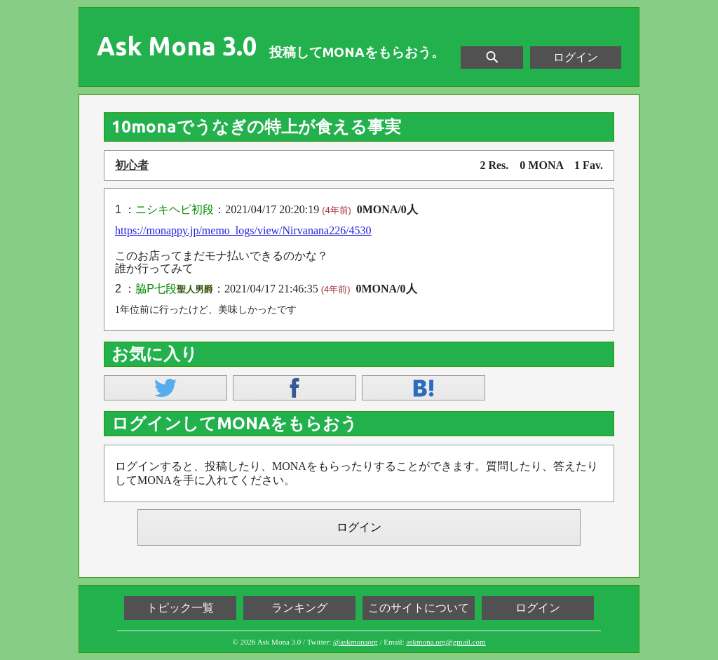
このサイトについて (418, 608)
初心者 (132, 165)
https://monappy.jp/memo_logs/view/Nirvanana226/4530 (243, 230)
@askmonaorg (355, 642)
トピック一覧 (180, 608)
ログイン (575, 57)
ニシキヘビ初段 (174, 209)
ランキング (299, 608)
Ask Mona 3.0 (177, 46)
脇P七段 (156, 289)
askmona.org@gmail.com (445, 642)
